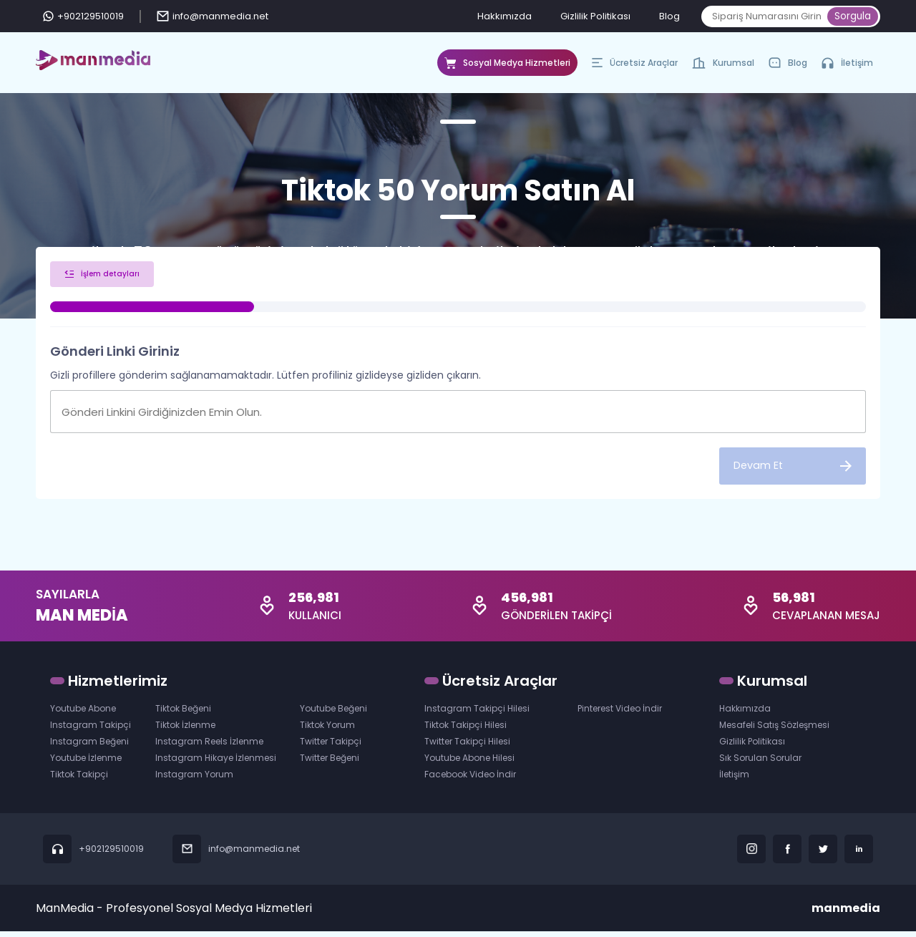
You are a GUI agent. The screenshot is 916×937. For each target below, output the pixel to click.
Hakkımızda (504, 16)
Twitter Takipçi (330, 747)
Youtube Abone (83, 714)
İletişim (847, 63)
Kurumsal (723, 67)
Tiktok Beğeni (183, 714)
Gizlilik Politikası (595, 16)
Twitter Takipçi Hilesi (467, 747)
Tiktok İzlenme (185, 730)
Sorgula (852, 16)
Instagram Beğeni (89, 747)
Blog (669, 16)
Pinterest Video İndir (620, 714)
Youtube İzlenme (86, 763)
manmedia (846, 914)
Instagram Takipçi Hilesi (477, 714)
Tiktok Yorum (327, 730)
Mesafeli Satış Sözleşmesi (774, 730)
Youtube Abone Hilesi (469, 763)
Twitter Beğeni (329, 763)
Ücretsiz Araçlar (635, 67)
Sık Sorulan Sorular (760, 763)
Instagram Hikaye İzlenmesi (215, 763)
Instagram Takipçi (90, 730)
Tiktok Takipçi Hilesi (465, 730)
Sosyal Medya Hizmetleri (507, 67)
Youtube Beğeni (333, 714)
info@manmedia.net (212, 16)
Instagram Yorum (194, 780)
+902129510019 (83, 16)
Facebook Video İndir (470, 780)
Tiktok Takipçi (79, 780)
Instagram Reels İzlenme (209, 747)
